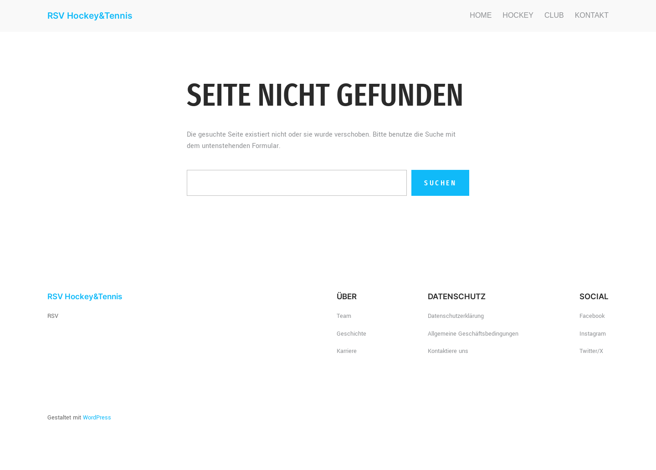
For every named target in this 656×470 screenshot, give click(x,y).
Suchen (440, 182)
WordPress (97, 417)
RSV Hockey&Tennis (89, 15)
